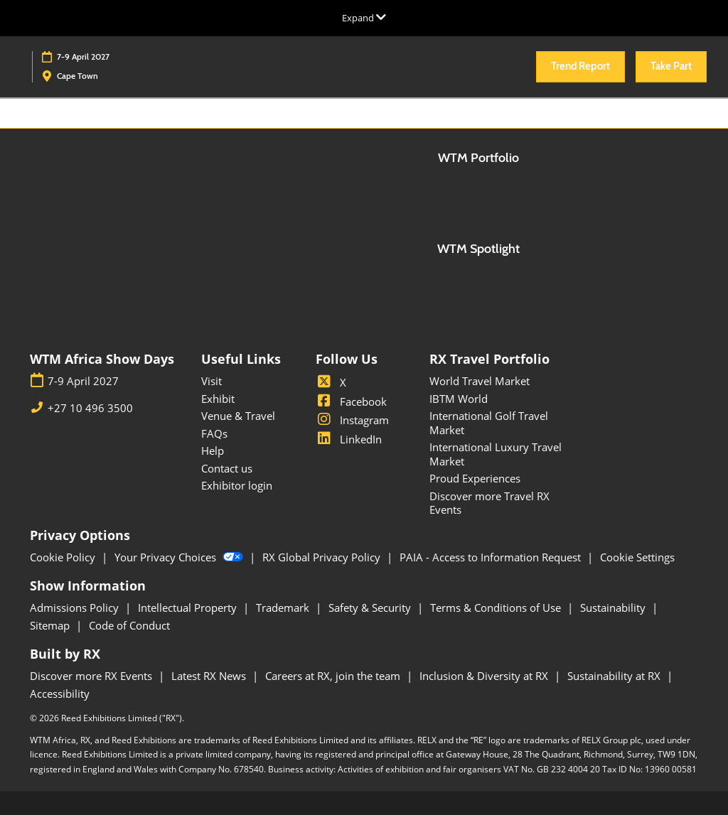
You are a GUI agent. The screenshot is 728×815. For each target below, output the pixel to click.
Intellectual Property (189, 607)
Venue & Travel (238, 416)
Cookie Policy (64, 557)
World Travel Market (479, 381)
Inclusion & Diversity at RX (485, 676)
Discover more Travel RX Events (489, 503)
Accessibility (60, 693)
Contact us (226, 468)
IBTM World (458, 399)
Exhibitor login (236, 485)
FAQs (214, 433)
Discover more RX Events (92, 676)
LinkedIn (349, 439)
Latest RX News (210, 676)
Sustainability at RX (615, 676)
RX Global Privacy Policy (322, 557)
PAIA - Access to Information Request (492, 557)
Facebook (351, 401)
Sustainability (614, 607)
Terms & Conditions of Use (497, 607)
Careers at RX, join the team (334, 676)
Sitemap (51, 625)
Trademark (284, 607)
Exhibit (218, 399)
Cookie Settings (637, 557)
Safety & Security (371, 607)
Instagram (352, 420)
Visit (211, 381)
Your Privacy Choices (180, 557)
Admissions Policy (76, 607)
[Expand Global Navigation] (364, 17)
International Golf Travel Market (488, 423)
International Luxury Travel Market (495, 454)
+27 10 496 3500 (90, 408)
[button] (580, 66)
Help (212, 450)
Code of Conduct (129, 625)
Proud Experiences (474, 478)
